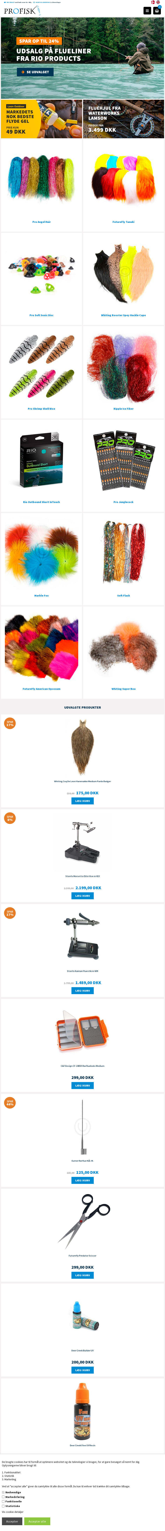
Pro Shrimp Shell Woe (41, 408)
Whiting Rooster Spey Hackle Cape (123, 315)
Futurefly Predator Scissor (82, 1255)
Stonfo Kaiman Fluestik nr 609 (82, 971)
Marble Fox (41, 595)
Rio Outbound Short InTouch (41, 502)
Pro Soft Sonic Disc (41, 315)
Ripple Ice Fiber (124, 408)
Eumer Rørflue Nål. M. (83, 1160)
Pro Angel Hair (41, 222)
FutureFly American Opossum (41, 689)
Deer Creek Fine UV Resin (82, 1445)
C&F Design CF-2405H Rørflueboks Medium (82, 1065)
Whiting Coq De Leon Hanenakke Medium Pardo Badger (82, 781)
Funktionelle (13, 1501)
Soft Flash (123, 595)
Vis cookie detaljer (12, 1512)
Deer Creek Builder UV (82, 1350)
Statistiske (12, 1506)
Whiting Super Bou (123, 689)
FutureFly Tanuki (123, 222)
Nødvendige (13, 1492)
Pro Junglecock (123, 502)
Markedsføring (15, 1497)
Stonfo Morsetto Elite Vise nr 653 (82, 876)
